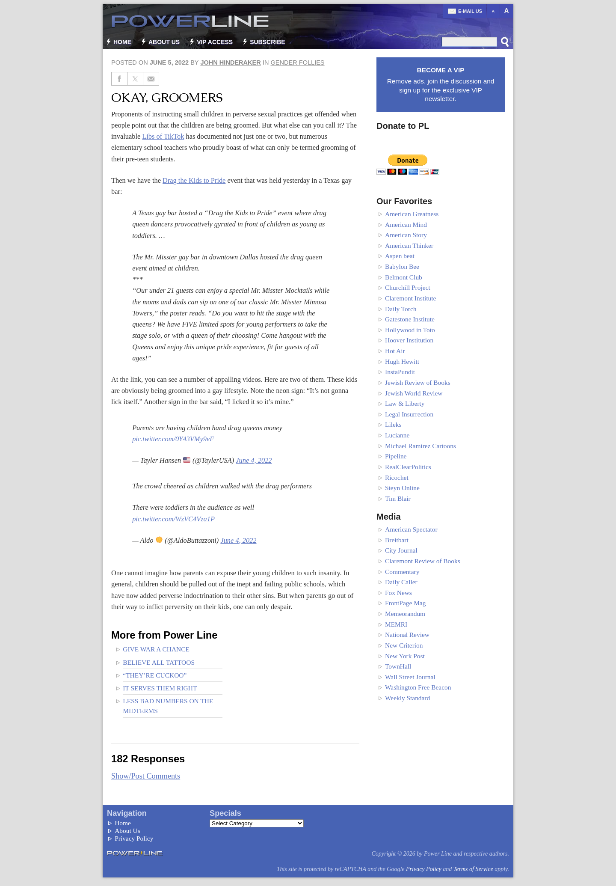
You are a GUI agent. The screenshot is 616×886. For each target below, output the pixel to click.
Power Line (186, 21)
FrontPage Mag (405, 603)
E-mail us (470, 11)
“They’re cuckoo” (155, 675)
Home (122, 42)
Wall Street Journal (410, 677)
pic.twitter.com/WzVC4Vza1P (173, 519)
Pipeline (395, 456)
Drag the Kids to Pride (194, 180)
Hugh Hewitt (402, 361)
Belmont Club (403, 277)
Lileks (393, 424)
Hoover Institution (409, 340)
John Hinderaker (230, 62)
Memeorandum (405, 613)
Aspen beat (400, 255)
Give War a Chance (156, 649)
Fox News (398, 592)
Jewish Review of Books (417, 382)
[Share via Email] (151, 79)
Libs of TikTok (163, 136)
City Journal (401, 550)
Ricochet (397, 477)
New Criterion (404, 645)
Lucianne (397, 435)
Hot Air (395, 350)
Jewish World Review (413, 393)
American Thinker (409, 245)
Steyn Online (402, 487)
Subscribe (267, 42)
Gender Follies (297, 62)
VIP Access (215, 42)
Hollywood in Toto (410, 329)
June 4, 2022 (254, 460)
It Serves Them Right (160, 688)
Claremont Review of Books (422, 561)
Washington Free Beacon (418, 687)
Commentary (402, 571)
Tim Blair (398, 498)
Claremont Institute (410, 298)
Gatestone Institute (410, 319)
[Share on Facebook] (119, 79)
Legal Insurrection (409, 414)
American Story (406, 234)
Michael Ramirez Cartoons (420, 445)
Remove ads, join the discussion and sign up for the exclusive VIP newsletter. (440, 84)
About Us (164, 42)
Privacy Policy (134, 838)
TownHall (398, 666)
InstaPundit (400, 371)
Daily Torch (400, 308)
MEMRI (396, 624)
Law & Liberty (404, 403)
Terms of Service (473, 869)
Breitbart (397, 540)
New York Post (405, 656)
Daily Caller (401, 582)
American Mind (406, 224)
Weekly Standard (407, 698)
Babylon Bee (402, 266)
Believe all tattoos (159, 662)
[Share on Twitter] (135, 79)
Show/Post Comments (145, 776)
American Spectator (411, 529)
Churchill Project (407, 287)
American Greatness (411, 213)
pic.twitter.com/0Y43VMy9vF (173, 439)
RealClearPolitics (408, 466)
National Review (407, 634)
